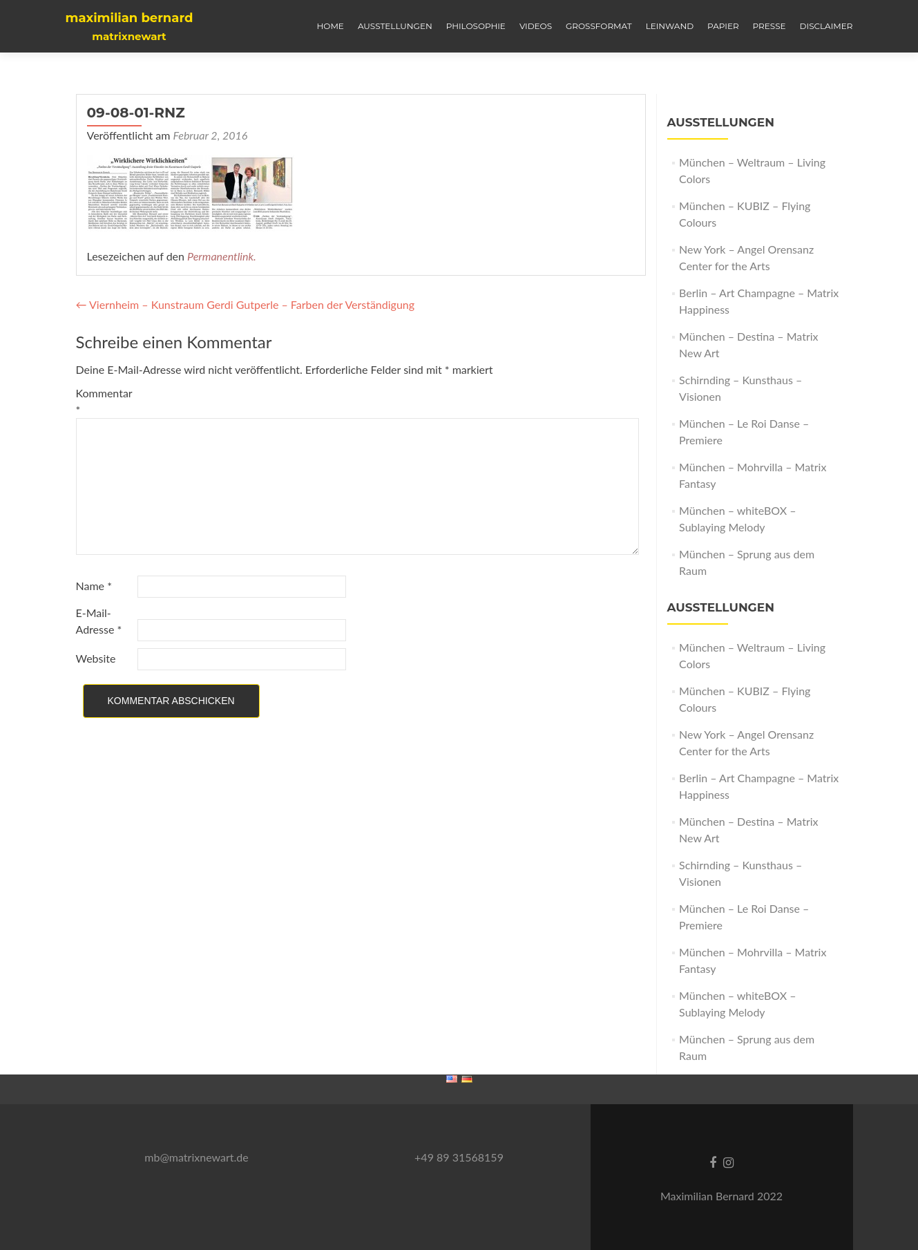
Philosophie (476, 26)
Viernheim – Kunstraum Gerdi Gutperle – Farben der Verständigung (245, 304)
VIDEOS (535, 26)
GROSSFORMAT (599, 26)
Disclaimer (826, 26)
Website (96, 658)
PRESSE (769, 26)
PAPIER (723, 26)
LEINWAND (670, 26)
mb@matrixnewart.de (196, 1157)
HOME (330, 26)
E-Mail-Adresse (99, 621)
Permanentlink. (221, 256)
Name (94, 585)
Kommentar (104, 401)
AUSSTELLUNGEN (395, 26)
